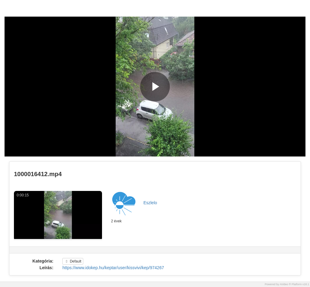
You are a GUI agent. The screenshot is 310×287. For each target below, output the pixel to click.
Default (72, 261)
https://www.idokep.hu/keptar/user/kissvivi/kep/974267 (113, 267)
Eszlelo (150, 202)
